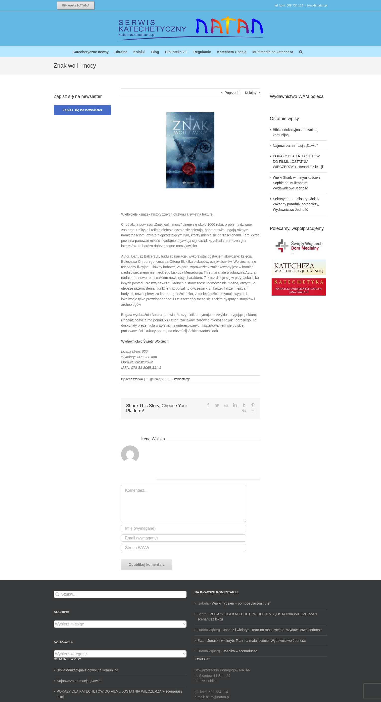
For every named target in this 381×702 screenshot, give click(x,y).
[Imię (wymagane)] (183, 528)
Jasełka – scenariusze (240, 651)
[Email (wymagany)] (183, 538)
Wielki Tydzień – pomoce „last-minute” (241, 603)
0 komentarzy (181, 379)
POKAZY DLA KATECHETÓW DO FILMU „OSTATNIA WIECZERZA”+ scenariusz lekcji (298, 161)
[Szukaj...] (120, 594)
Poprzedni (232, 93)
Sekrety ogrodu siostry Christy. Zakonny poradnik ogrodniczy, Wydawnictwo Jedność (296, 204)
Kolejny (250, 93)
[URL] (183, 547)
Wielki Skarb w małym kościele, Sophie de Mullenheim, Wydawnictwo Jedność (297, 183)
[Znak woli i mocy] (190, 150)
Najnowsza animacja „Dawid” (295, 146)
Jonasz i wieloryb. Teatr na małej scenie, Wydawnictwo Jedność (272, 630)
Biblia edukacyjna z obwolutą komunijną (87, 670)
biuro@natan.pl (317, 5)
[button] (300, 51)
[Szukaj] (57, 594)
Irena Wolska (134, 379)
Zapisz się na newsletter (82, 110)
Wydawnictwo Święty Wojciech (145, 341)
